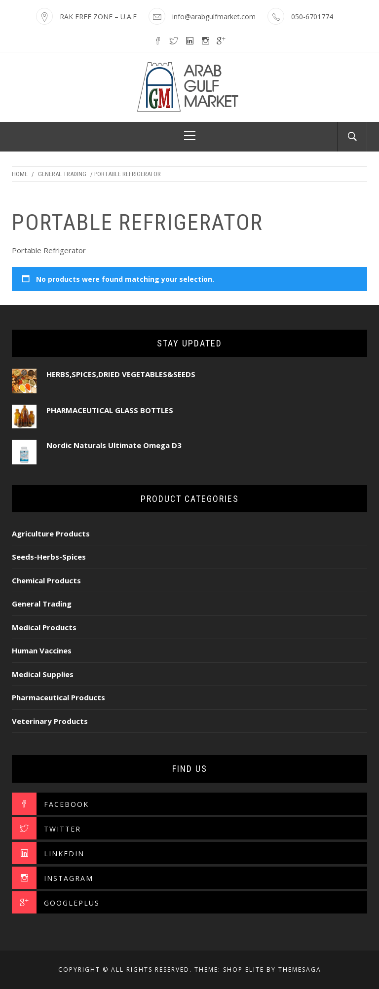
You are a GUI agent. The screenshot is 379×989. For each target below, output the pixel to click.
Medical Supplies (43, 674)
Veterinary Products (50, 721)
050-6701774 (312, 16)
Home (20, 174)
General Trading (62, 174)
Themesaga (299, 969)
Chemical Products (46, 580)
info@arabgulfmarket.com (214, 16)
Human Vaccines (42, 650)
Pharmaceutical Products (58, 697)
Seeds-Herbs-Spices (49, 557)
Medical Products (44, 627)
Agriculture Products (51, 533)
